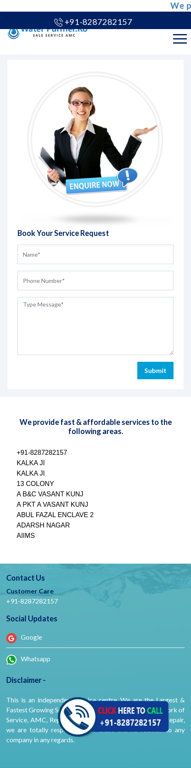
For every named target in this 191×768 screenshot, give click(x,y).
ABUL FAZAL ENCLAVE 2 (55, 514)
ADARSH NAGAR (43, 525)
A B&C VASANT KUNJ (50, 494)
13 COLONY (35, 483)
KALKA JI (31, 462)
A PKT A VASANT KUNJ (52, 504)
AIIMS (26, 535)
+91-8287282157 (99, 22)
